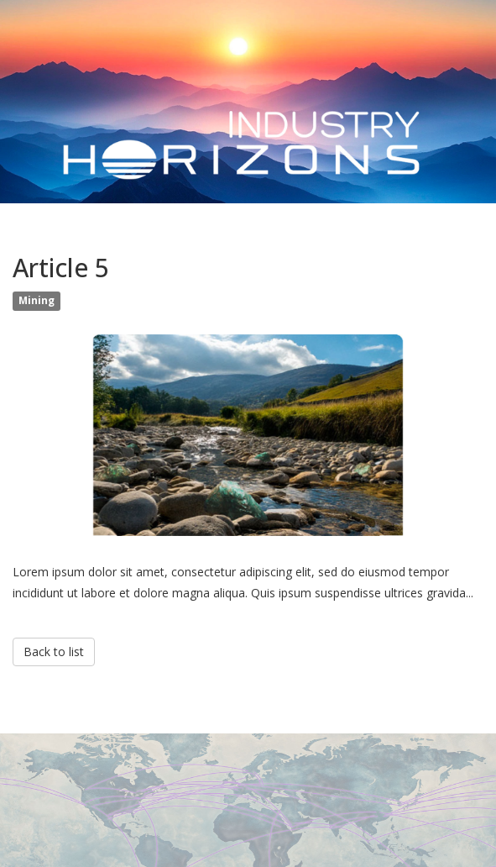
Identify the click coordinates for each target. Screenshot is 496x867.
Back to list (53, 651)
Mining (36, 300)
